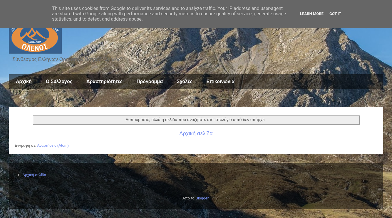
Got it (335, 13)
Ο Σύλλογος (59, 81)
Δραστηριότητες (104, 81)
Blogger (201, 198)
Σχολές (184, 81)
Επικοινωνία (220, 81)
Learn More (312, 13)
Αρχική (24, 81)
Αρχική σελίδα (195, 133)
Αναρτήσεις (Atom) (53, 145)
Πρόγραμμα (150, 81)
